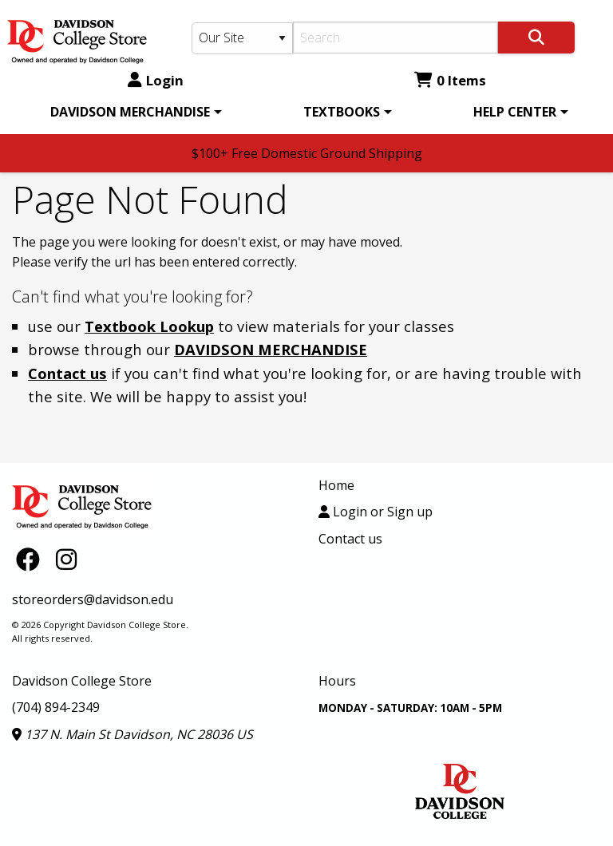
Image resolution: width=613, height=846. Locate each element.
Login (156, 80)
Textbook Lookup (149, 326)
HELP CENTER (514, 112)
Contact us (67, 373)
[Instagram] (66, 559)
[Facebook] (32, 559)
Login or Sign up (375, 511)
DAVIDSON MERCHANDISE (130, 112)
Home (336, 485)
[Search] (395, 37)
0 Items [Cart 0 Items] (450, 80)
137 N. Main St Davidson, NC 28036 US (132, 734)
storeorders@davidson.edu (92, 599)
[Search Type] (242, 38)
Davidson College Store (82, 681)
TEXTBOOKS (341, 112)
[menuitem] (133, 112)
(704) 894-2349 (56, 707)
